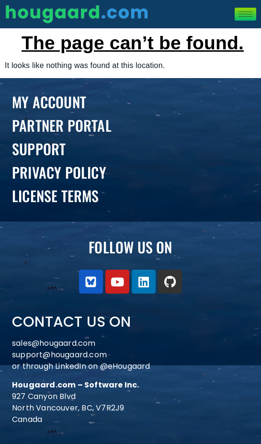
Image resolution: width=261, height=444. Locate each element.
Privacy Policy (59, 172)
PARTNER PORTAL (62, 125)
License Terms (55, 195)
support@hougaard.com (59, 354)
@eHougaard (125, 366)
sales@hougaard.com (55, 343)
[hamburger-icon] (245, 14)
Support (39, 148)
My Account (49, 102)
